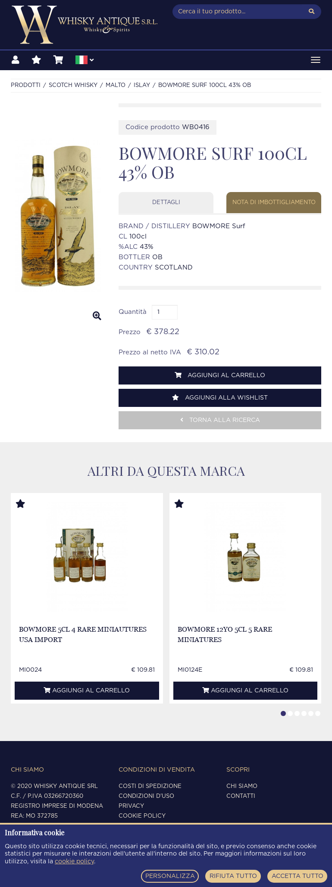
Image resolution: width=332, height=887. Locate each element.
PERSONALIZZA (170, 876)
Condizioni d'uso (146, 796)
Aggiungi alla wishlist (220, 397)
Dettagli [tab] (166, 202)
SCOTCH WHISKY (73, 85)
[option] (58, 215)
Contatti (240, 796)
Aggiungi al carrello (220, 375)
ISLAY (142, 85)
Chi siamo (241, 786)
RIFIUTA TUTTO (233, 876)
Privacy (131, 806)
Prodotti (26, 85)
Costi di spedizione (150, 786)
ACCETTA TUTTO (297, 876)
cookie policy (74, 862)
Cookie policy (142, 816)
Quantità (133, 312)
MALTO (115, 85)
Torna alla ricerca (220, 420)
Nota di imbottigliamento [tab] (274, 202)
